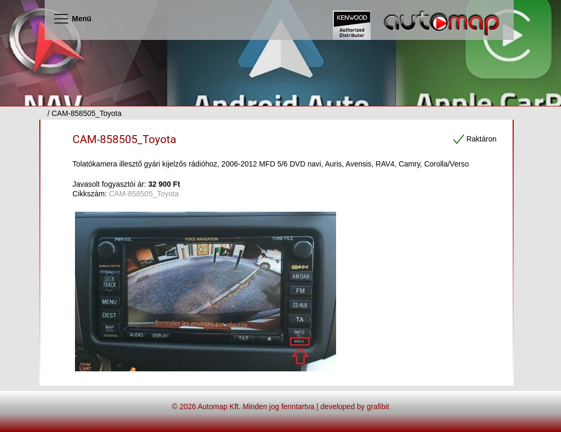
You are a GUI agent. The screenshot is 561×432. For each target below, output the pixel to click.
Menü (72, 18)
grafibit (378, 406)
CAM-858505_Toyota (124, 139)
